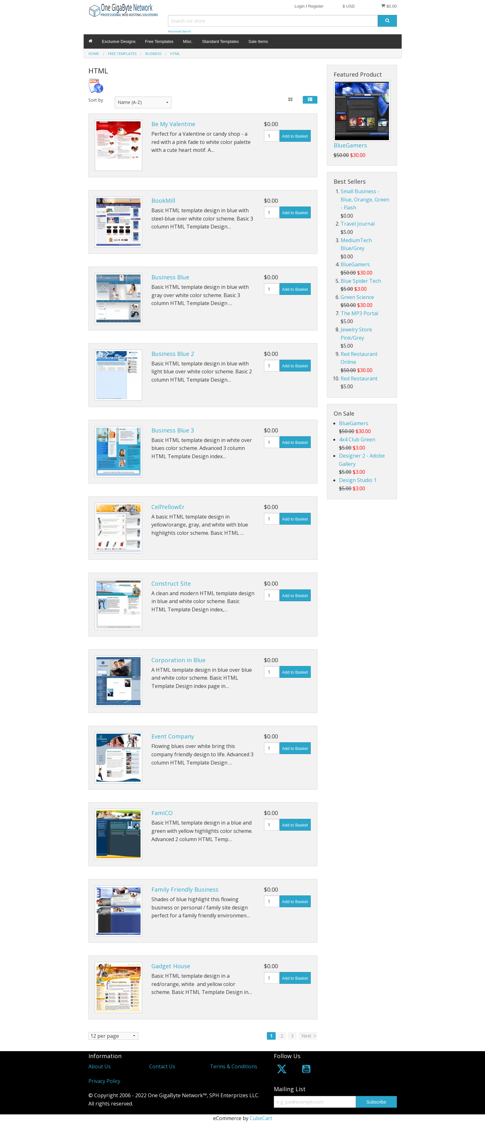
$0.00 (389, 6)
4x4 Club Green (357, 439)
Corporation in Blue (178, 660)
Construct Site (171, 583)
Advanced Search (179, 31)
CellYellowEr (167, 507)
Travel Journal (358, 223)
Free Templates (159, 41)
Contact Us (162, 1066)
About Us (99, 1066)
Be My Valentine (173, 124)
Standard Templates (220, 41)
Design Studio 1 (358, 480)
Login (299, 6)
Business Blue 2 (172, 353)
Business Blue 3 (172, 430)
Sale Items (258, 41)
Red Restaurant (359, 378)
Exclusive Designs (119, 41)
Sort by (95, 100)
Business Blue (170, 277)
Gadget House (170, 966)
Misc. (187, 41)
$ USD (349, 6)
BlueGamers (350, 145)
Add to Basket (295, 136)
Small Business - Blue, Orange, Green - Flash (365, 199)
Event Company (172, 736)
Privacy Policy (104, 1081)
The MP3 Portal (359, 313)
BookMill (163, 200)
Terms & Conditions (233, 1066)
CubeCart (261, 1118)
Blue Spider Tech (361, 280)
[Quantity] (272, 136)
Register (315, 6)
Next (309, 1036)
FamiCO (162, 813)
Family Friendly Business (184, 889)
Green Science (357, 297)
